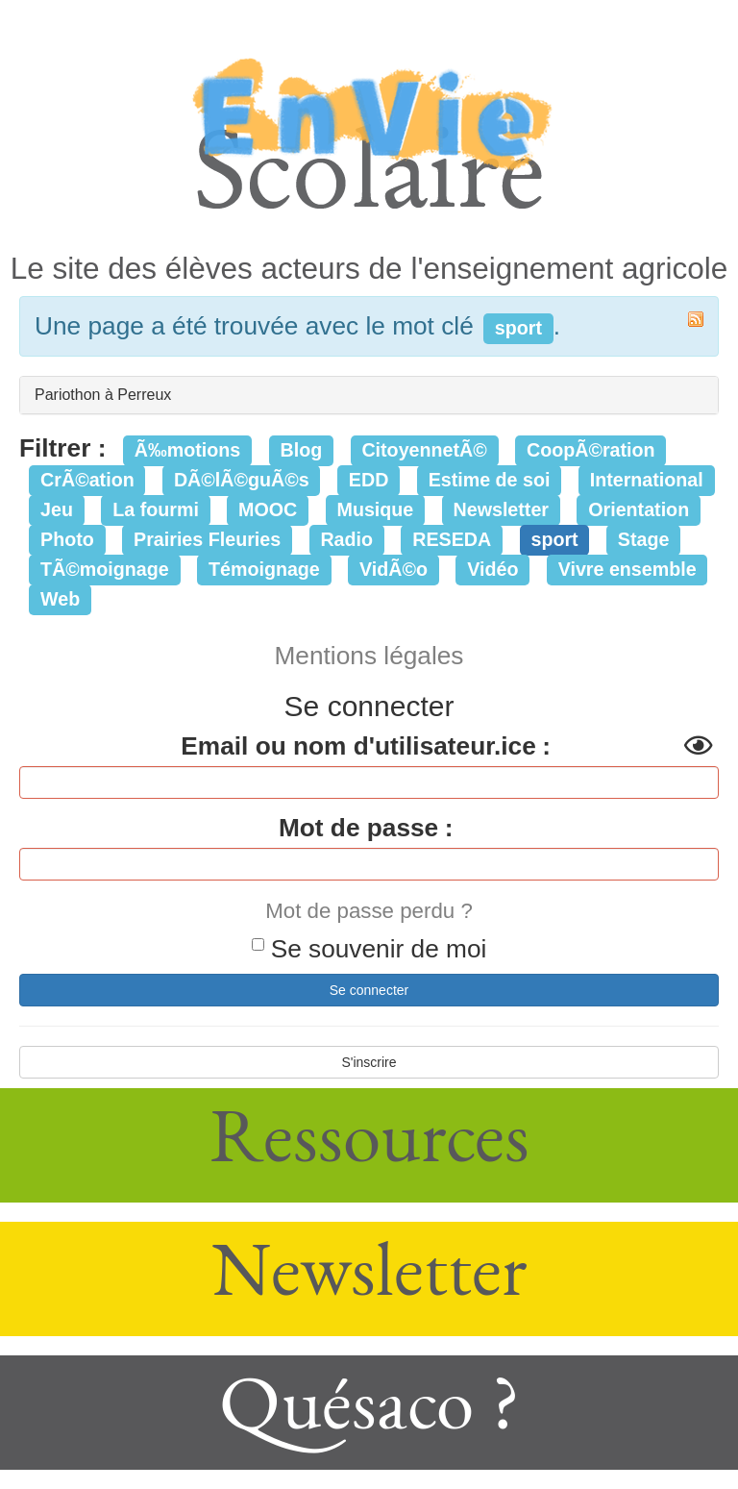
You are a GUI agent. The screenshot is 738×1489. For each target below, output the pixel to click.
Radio (346, 539)
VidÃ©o (393, 569)
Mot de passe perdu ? (369, 911)
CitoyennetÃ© (423, 449)
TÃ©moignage (104, 569)
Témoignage (264, 569)
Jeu (56, 509)
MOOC (267, 509)
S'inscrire (368, 1062)
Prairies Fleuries (207, 539)
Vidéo (492, 569)
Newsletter (502, 509)
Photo (67, 539)
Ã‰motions (187, 449)
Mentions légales (369, 655)
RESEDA (451, 539)
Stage (644, 539)
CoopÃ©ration (591, 449)
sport (554, 539)
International (646, 479)
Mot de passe (358, 827)
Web (60, 598)
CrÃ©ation (87, 479)
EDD (369, 479)
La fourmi (155, 509)
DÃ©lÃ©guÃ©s (241, 479)
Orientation (638, 509)
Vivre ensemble (627, 569)
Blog (301, 449)
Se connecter (369, 990)
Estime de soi (490, 479)
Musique (375, 509)
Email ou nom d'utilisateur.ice (358, 746)
